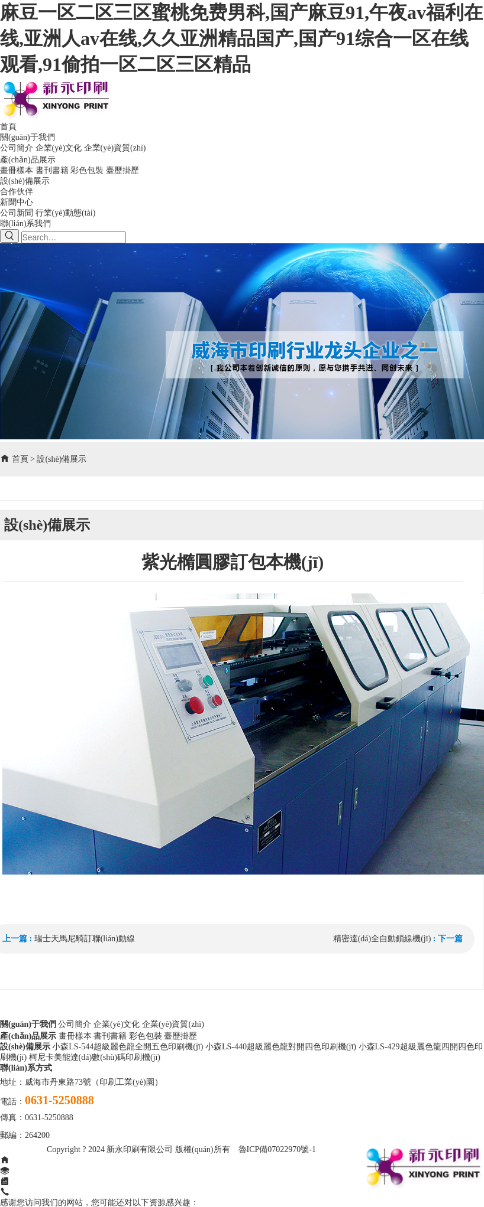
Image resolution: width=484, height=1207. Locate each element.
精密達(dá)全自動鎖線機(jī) (382, 938)
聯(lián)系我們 (25, 223)
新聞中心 (16, 202)
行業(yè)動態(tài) (66, 212)
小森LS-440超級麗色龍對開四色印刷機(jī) (280, 1046)
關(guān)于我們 (27, 137)
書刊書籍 (52, 170)
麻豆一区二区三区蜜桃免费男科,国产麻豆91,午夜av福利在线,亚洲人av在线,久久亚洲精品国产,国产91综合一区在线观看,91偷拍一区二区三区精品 (241, 38)
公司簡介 (16, 147)
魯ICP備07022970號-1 (277, 1149)
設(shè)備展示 (25, 181)
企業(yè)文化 (59, 147)
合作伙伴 (16, 191)
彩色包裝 (87, 170)
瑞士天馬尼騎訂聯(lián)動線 (84, 938)
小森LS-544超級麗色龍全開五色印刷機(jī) (127, 1046)
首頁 (8, 126)
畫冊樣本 (16, 170)
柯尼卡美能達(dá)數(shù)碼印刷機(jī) (94, 1057)
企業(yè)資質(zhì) (115, 147)
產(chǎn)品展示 (28, 159)
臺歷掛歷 (122, 170)
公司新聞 (16, 212)
